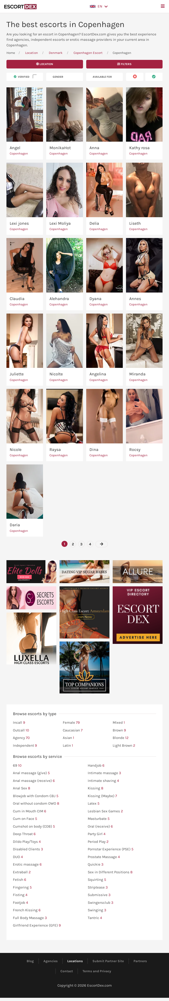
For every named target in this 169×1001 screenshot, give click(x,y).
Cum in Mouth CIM (29, 811)
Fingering (22, 887)
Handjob (96, 765)
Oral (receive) (100, 826)
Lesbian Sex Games (105, 811)
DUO (18, 857)
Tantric (95, 918)
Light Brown (124, 745)
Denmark (56, 53)
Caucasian (73, 730)
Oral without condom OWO (36, 803)
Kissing (95, 788)
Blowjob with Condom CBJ (35, 796)
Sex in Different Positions (110, 872)
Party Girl (97, 834)
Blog (30, 961)
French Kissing (27, 910)
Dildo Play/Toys (27, 842)
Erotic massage (27, 864)
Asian (68, 738)
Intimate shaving (103, 781)
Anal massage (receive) (34, 781)
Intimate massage (104, 773)
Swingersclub (100, 902)
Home (10, 53)
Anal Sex (21, 788)
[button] (99, 6)
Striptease (98, 887)
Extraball (22, 872)
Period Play (98, 842)
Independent (25, 745)
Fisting (20, 895)
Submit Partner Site (108, 961)
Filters (124, 64)
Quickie (95, 864)
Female (71, 722)
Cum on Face (25, 819)
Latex (94, 803)
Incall (19, 722)
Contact (66, 971)
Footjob (20, 902)
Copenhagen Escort (88, 53)
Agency (21, 738)
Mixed (119, 722)
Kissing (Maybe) (102, 796)
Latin (68, 745)
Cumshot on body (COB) (34, 826)
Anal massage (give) (31, 773)
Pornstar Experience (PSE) (111, 849)
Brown (119, 730)
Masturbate (99, 819)
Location (31, 53)
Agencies (50, 961)
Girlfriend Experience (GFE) (37, 925)
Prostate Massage (104, 857)
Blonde (121, 738)
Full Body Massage (30, 918)
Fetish (19, 880)
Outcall (21, 730)
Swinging (97, 910)
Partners (140, 961)
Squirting (97, 880)
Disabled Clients (28, 849)
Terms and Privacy (97, 971)
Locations (75, 961)
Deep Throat (24, 834)
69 (17, 765)
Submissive (99, 895)
